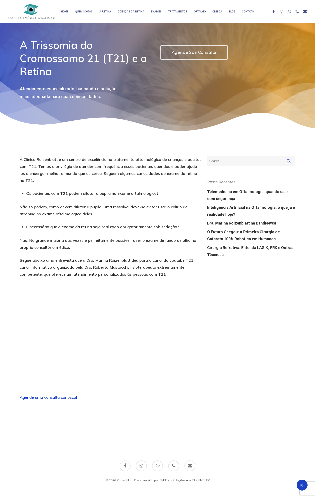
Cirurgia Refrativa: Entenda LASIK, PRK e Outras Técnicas (250, 251)
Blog (232, 11)
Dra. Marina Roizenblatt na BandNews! (241, 223)
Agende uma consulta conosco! (48, 397)
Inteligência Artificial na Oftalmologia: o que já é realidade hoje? (251, 211)
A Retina (105, 11)
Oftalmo (200, 11)
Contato (248, 11)
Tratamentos (177, 11)
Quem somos (84, 11)
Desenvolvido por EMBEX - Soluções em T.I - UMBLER (172, 480)
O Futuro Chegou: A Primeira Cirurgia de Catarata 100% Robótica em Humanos (243, 235)
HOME (64, 11)
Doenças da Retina (131, 11)
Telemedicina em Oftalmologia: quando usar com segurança (247, 195)
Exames (156, 11)
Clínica (217, 11)
